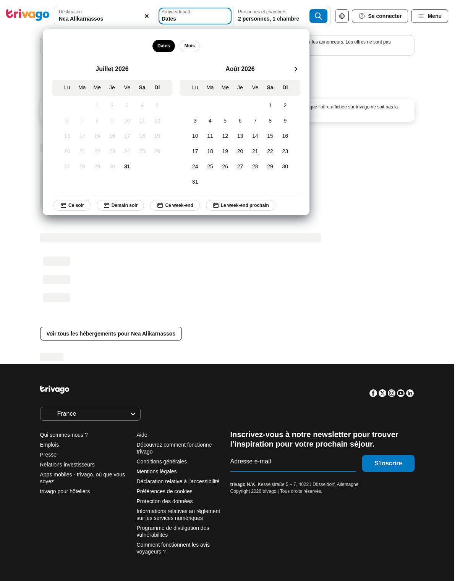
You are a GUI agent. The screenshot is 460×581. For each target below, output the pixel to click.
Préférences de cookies (165, 491)
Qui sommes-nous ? (64, 435)
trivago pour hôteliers (65, 491)
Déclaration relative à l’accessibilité (178, 481)
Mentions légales (157, 471)
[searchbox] (105, 19)
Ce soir (72, 205)
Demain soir (120, 205)
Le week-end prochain (240, 205)
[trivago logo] (28, 16)
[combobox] (105, 16)
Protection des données (165, 501)
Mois (190, 45)
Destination (70, 12)
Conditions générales (162, 461)
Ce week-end (175, 205)
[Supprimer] (147, 16)
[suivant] (295, 69)
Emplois (49, 445)
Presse (48, 455)
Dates (163, 45)
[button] (105, 16)
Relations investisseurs (67, 465)
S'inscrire (388, 463)
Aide (142, 435)
